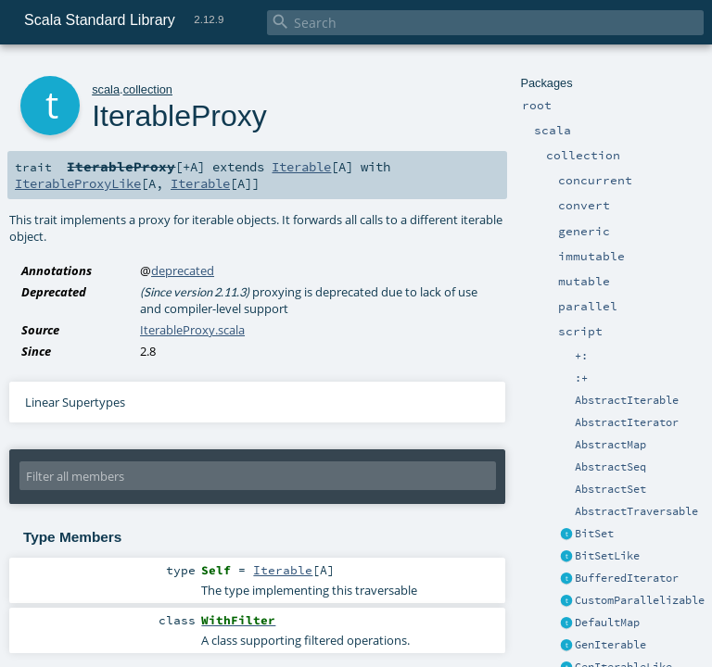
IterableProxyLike (78, 183)
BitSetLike (607, 555)
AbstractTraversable (636, 511)
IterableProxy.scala (192, 329)
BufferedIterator (627, 578)
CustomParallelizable (640, 600)
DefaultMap (607, 622)
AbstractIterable (627, 400)
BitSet (594, 533)
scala (106, 89)
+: (581, 355)
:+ (581, 377)
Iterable (301, 166)
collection (147, 89)
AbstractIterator (627, 422)
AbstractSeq (610, 466)
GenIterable (610, 644)
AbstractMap (610, 444)
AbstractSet (610, 489)
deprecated (182, 270)
